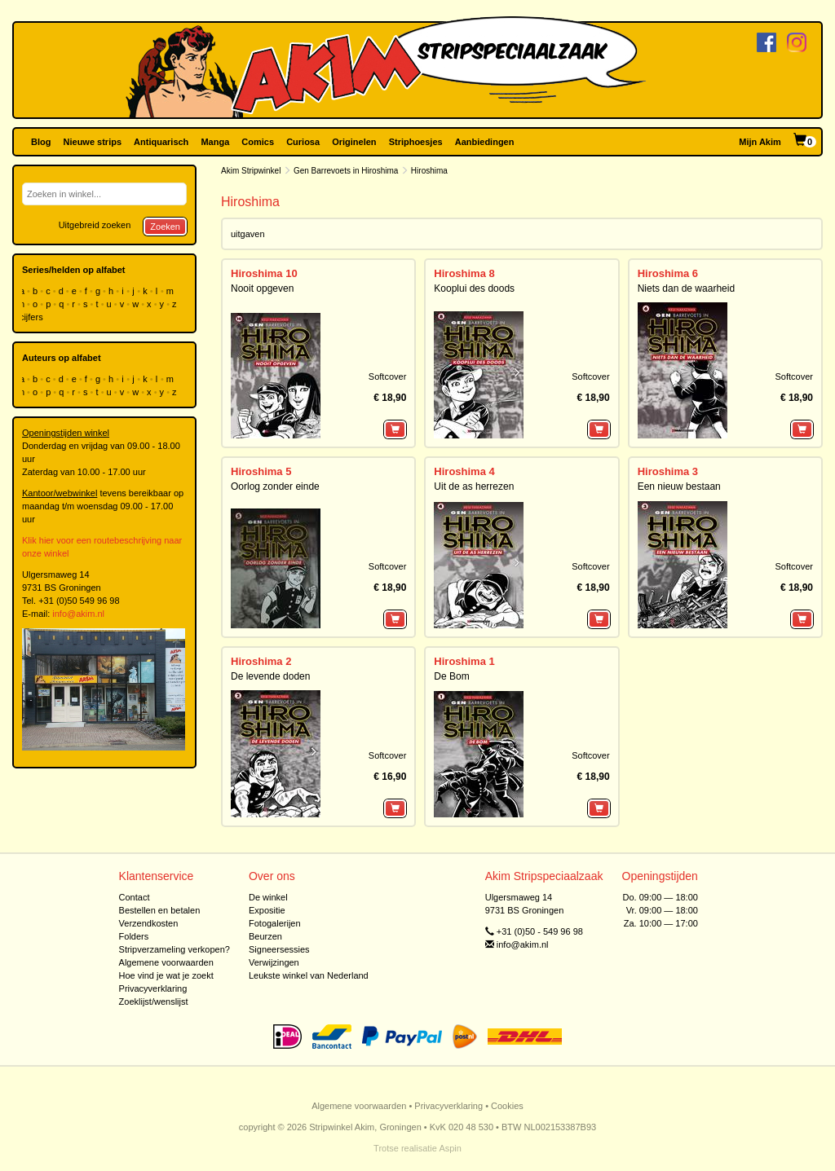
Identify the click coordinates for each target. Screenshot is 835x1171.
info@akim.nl (78, 614)
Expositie (267, 910)
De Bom (451, 676)
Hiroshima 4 (464, 471)
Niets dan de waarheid (686, 288)
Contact (134, 897)
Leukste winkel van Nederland (309, 975)
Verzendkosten (149, 923)
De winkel (268, 897)
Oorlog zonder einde (275, 486)
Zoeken (165, 226)
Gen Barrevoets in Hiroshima (346, 170)
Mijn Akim (760, 142)
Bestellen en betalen (160, 910)
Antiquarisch (161, 142)
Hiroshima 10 (264, 273)
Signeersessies (279, 949)
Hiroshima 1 (464, 661)
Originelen (354, 142)
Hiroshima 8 (464, 273)
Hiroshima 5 (261, 471)
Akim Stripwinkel (251, 170)
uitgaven (248, 234)
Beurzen (265, 936)
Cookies (507, 1106)
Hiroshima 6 (668, 273)
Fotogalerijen (275, 923)
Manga (215, 142)
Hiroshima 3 (668, 471)
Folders (134, 936)
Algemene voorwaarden (166, 962)
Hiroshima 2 (261, 661)
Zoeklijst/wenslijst (153, 1001)
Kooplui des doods (474, 288)
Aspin (450, 1148)
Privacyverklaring (153, 988)
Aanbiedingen (485, 142)
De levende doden (270, 676)
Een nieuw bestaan (679, 486)
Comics (257, 142)
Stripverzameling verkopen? (174, 949)
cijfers (32, 317)
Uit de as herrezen (474, 486)
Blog (41, 142)
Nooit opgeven (262, 288)
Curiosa (303, 142)
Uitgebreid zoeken (95, 225)
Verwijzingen (274, 962)
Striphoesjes (416, 142)
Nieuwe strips (93, 142)
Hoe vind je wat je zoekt (166, 975)
